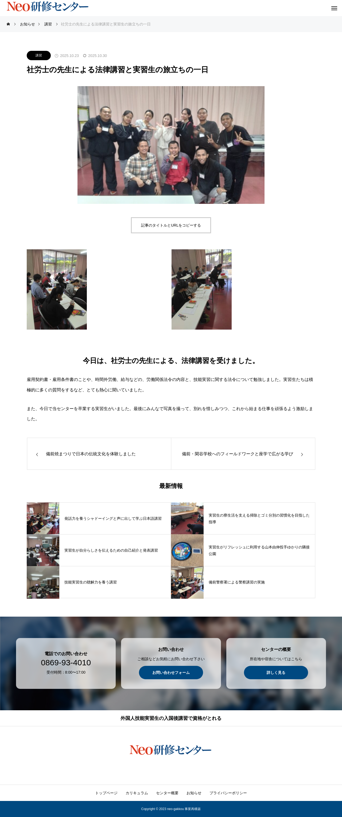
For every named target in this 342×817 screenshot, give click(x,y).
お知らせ (193, 793)
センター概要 (167, 793)
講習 (39, 55)
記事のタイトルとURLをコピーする (171, 225)
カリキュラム (137, 793)
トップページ (106, 793)
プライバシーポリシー (228, 793)
